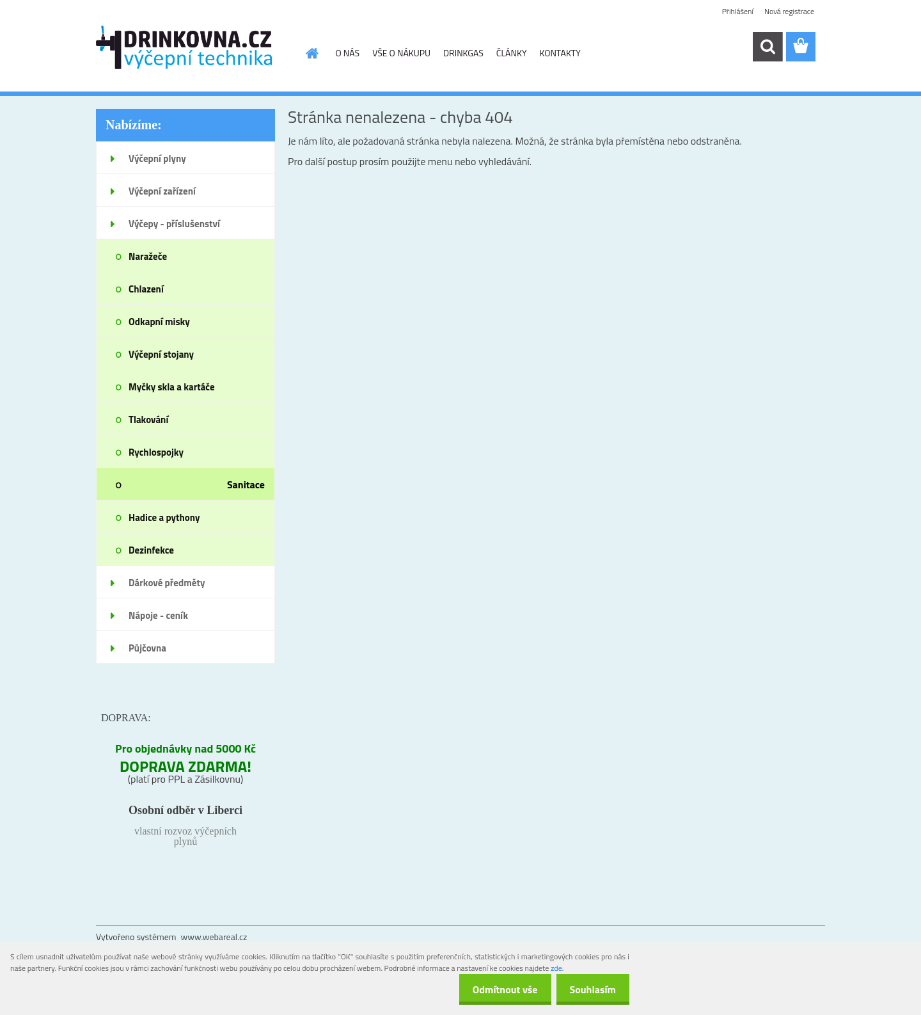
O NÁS (348, 53)
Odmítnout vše (497, 989)
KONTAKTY (559, 53)
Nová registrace (789, 11)
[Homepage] (311, 53)
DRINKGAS (463, 53)
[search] (767, 46)
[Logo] (184, 47)
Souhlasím (590, 989)
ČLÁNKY (511, 53)
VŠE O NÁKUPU (401, 53)
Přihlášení (737, 11)
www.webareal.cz (214, 936)
